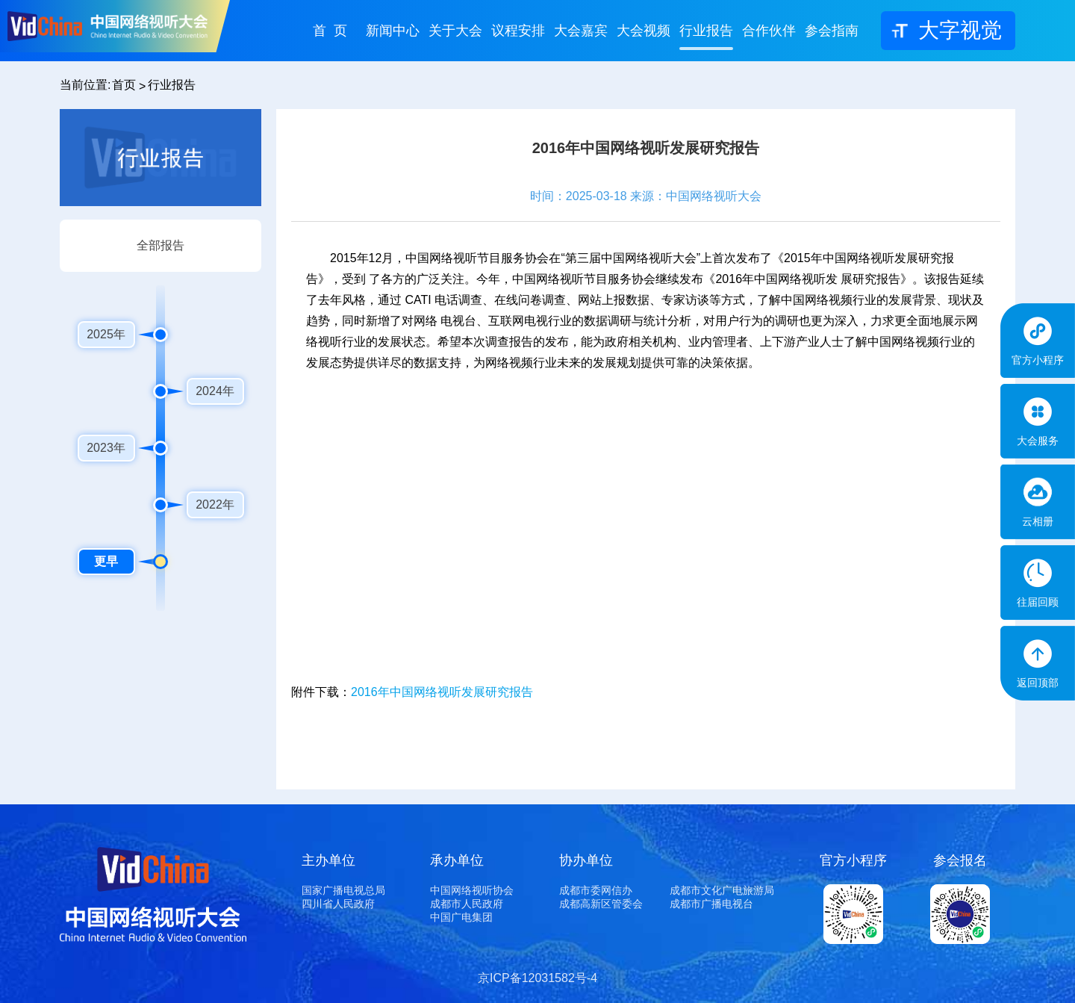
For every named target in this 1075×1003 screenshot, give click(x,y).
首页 (124, 84)
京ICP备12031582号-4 (537, 978)
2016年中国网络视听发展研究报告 (442, 692)
